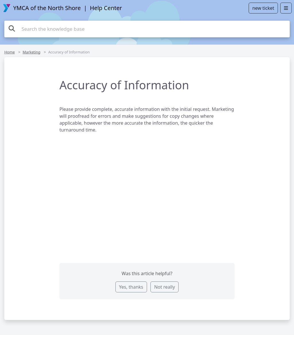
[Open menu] (286, 8)
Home (9, 52)
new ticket (263, 8)
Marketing (31, 52)
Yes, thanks (131, 287)
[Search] (12, 28)
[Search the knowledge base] (147, 29)
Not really (164, 287)
